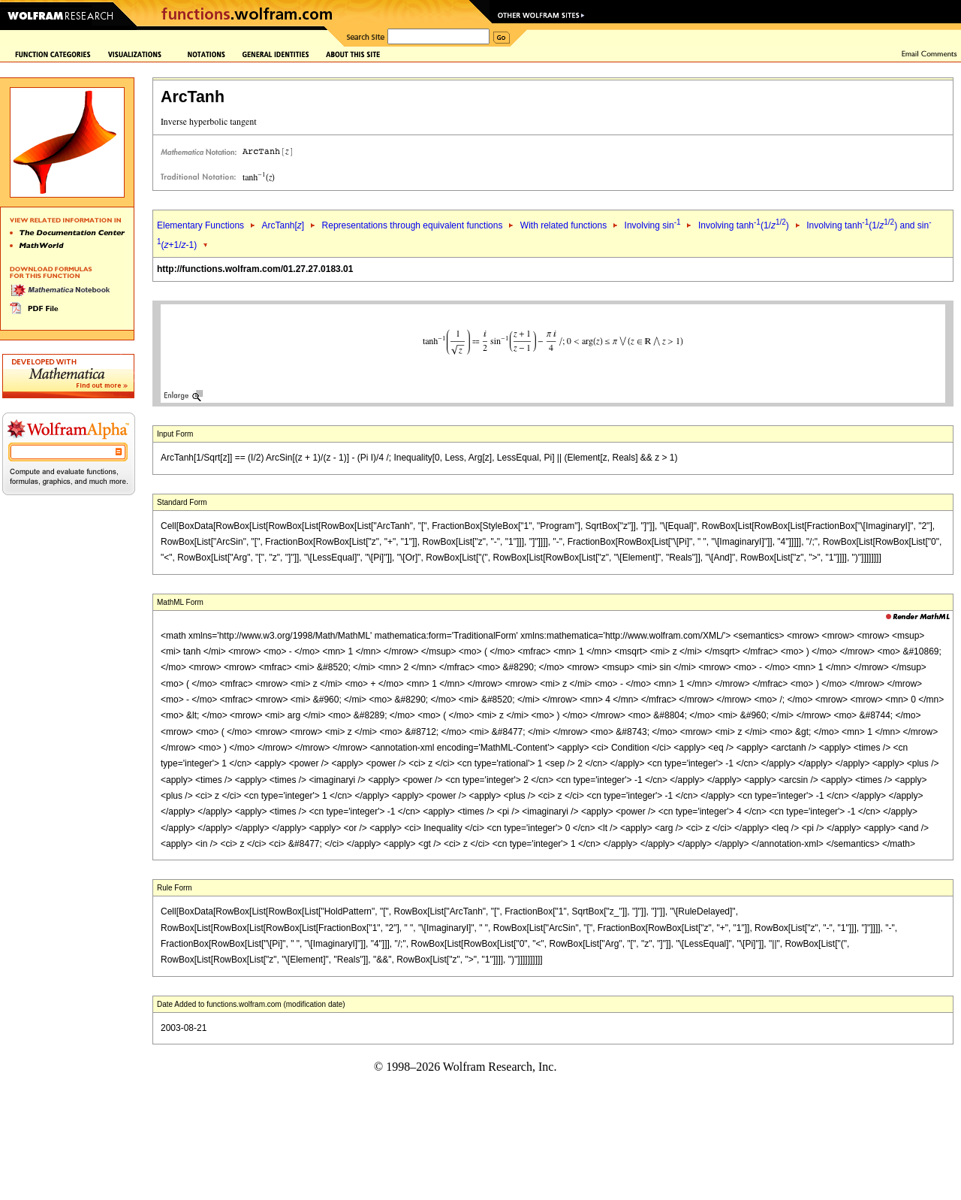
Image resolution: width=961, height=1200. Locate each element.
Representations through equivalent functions (412, 225)
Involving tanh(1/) (743, 225)
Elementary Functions (200, 225)
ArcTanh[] (282, 225)
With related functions (563, 225)
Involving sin (653, 225)
